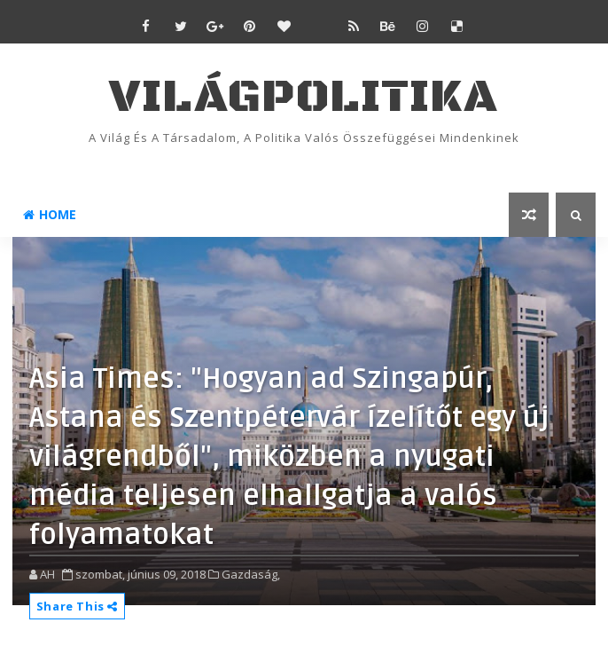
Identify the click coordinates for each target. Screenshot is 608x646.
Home (49, 214)
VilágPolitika (303, 97)
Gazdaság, (251, 574)
